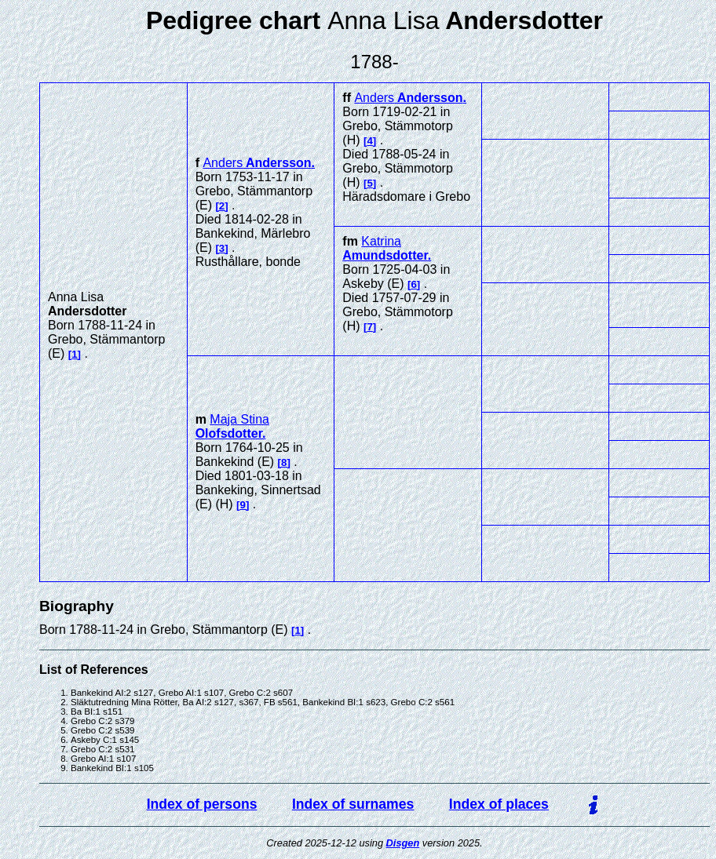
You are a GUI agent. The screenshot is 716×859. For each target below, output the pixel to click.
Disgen (403, 843)
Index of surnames (353, 804)
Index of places (499, 804)
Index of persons (202, 804)
